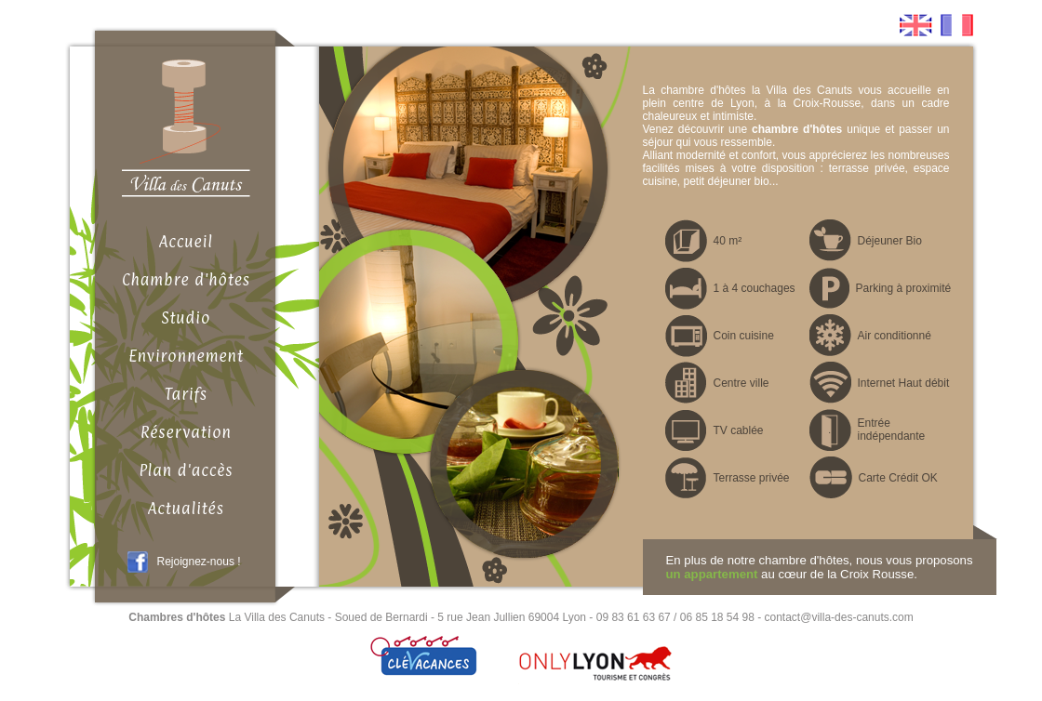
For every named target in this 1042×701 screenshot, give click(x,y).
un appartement (712, 574)
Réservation (186, 432)
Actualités (186, 508)
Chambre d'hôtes (186, 280)
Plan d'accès (186, 470)
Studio (186, 318)
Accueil (186, 241)
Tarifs (186, 394)
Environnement (185, 356)
